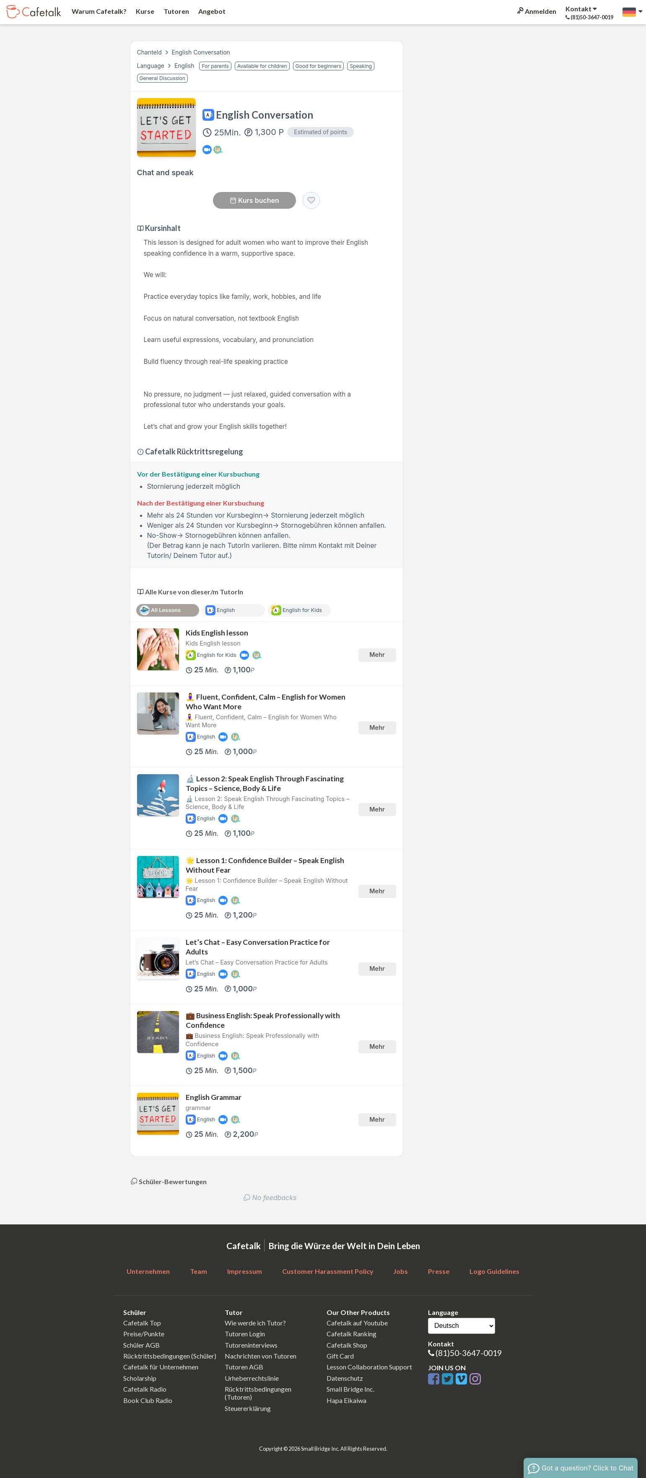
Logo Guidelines (494, 1271)
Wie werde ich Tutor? (255, 1323)
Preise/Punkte (143, 1334)
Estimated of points (320, 131)
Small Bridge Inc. (350, 1389)
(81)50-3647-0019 (469, 1353)
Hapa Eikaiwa (346, 1400)
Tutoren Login (245, 1334)
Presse (438, 1271)
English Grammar (213, 1097)
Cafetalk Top (142, 1323)
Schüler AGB (141, 1345)
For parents (215, 66)
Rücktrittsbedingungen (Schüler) (169, 1356)
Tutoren (175, 11)
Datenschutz (345, 1378)
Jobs (400, 1271)
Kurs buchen (254, 200)
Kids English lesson (217, 632)
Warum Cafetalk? (98, 11)
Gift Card (340, 1356)
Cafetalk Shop (347, 1345)
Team (198, 1271)
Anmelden (536, 11)
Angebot (211, 11)
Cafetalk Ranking (351, 1334)
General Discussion (162, 78)
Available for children (262, 66)
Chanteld (149, 52)
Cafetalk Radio (144, 1389)
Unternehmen (148, 1271)
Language (151, 65)
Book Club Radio (147, 1400)
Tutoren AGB (244, 1367)
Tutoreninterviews (251, 1345)
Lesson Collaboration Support (369, 1367)
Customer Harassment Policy (328, 1271)
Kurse (144, 11)
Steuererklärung (248, 1408)
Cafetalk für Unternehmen (160, 1367)
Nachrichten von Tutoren (260, 1356)
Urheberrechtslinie (252, 1378)
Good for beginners (319, 66)
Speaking (361, 66)
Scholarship (139, 1378)
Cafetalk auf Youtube (357, 1323)
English (185, 65)
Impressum (244, 1271)
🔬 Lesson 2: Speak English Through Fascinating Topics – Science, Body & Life (265, 783)
